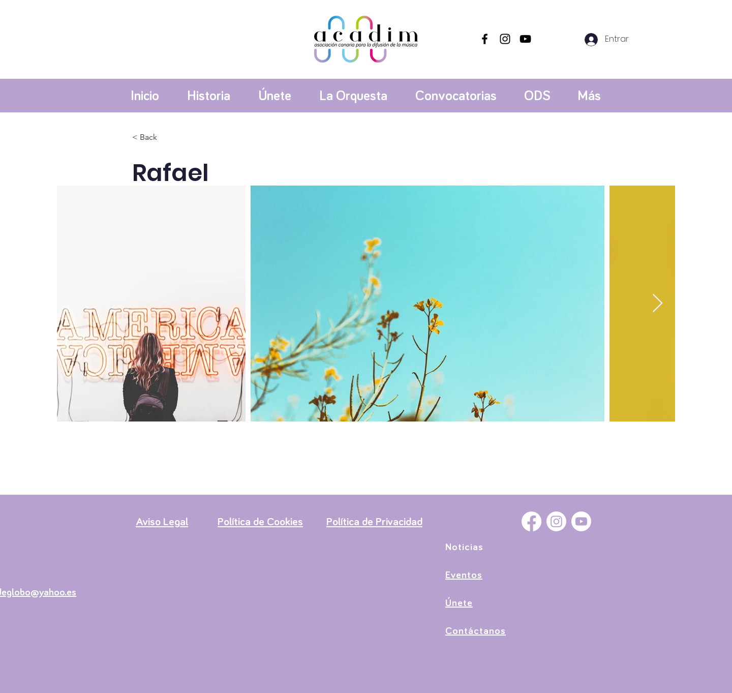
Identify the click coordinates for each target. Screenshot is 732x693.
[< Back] (152, 137)
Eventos (463, 575)
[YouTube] (525, 39)
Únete (459, 603)
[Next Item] (657, 304)
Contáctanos (475, 631)
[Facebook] (485, 39)
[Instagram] (505, 39)
